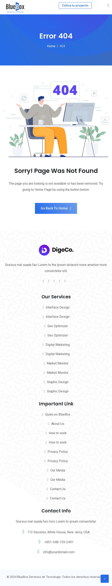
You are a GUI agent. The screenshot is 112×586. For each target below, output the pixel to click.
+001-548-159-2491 (59, 542)
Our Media (57, 470)
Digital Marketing (58, 345)
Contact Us (57, 489)
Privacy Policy (58, 452)
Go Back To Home (56, 208)
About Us (57, 424)
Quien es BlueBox (57, 414)
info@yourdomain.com (59, 552)
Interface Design (58, 307)
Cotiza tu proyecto (75, 5)
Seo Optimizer (57, 326)
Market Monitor (58, 363)
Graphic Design (58, 382)
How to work (58, 433)
